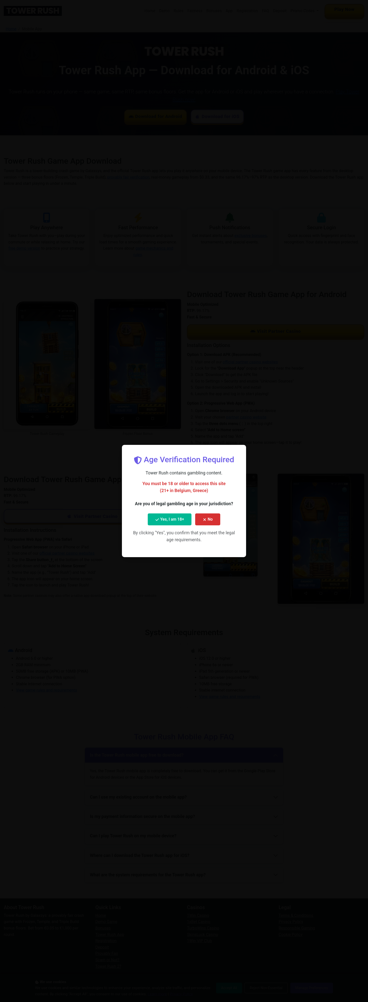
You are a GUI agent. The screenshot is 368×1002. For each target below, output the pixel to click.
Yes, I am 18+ (169, 519)
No (208, 519)
